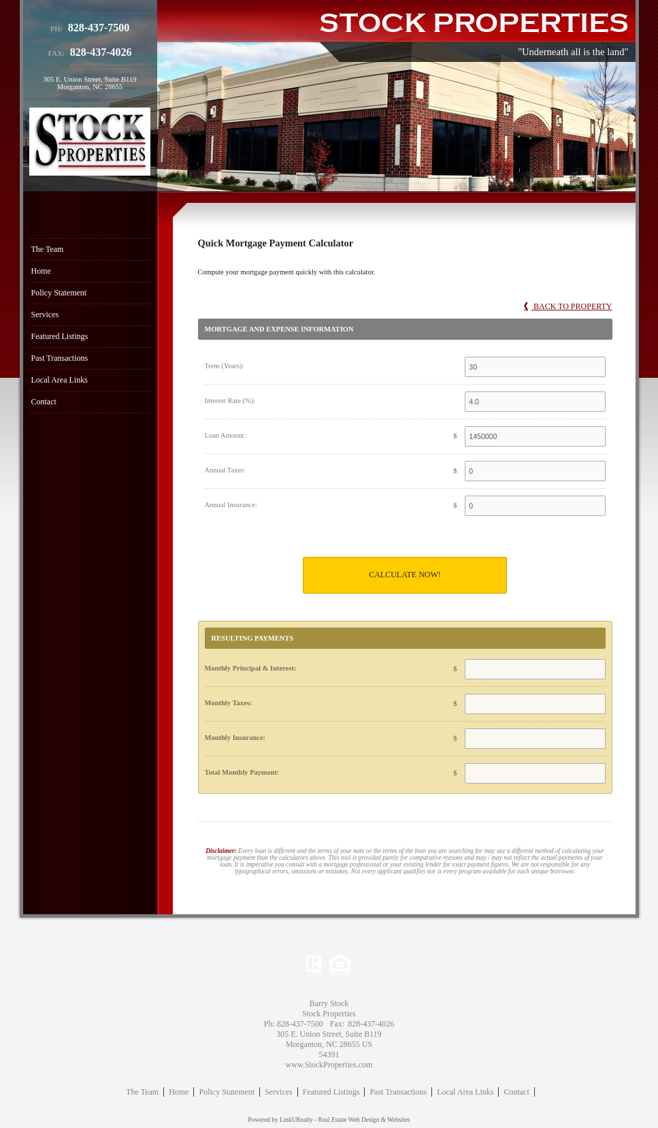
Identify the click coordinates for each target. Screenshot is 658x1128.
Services (45, 314)
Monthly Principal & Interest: (251, 668)
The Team (47, 249)
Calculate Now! (405, 574)
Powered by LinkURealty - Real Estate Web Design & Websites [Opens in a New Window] (329, 1119)
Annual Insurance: (231, 505)
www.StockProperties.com (329, 1064)
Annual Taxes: (225, 470)
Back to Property (568, 306)
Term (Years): (224, 366)
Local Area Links (59, 380)
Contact (43, 401)
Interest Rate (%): (230, 400)
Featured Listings (59, 336)
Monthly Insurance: (235, 737)
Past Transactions (59, 358)
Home (41, 271)
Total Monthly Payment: (242, 772)
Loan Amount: (225, 435)
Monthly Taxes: (228, 703)
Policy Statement (59, 292)
